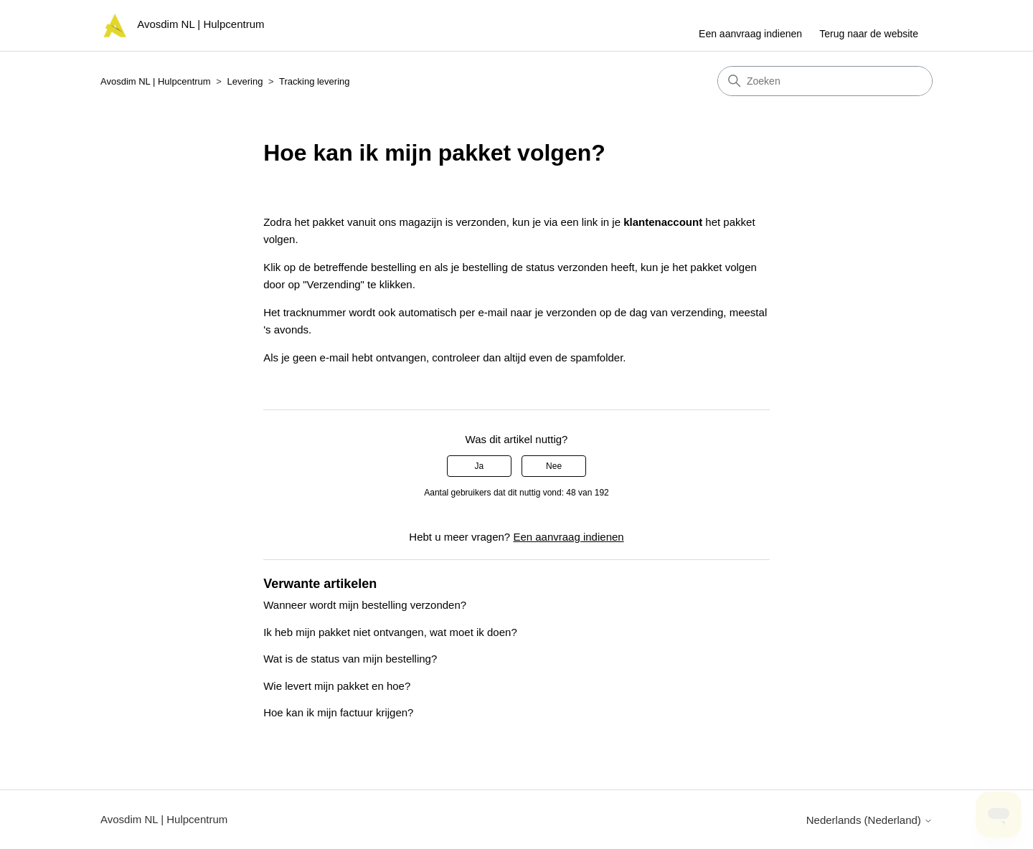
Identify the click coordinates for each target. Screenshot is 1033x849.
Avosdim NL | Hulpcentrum (155, 81)
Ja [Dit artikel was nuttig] (479, 466)
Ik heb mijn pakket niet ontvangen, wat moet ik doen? (390, 632)
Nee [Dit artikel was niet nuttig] (554, 466)
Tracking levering (314, 81)
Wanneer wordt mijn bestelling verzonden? (364, 605)
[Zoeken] (825, 81)
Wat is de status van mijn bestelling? (350, 659)
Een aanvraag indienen (750, 33)
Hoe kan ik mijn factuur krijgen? (338, 712)
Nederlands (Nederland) (869, 820)
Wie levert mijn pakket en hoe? (336, 686)
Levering (245, 81)
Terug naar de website (868, 33)
